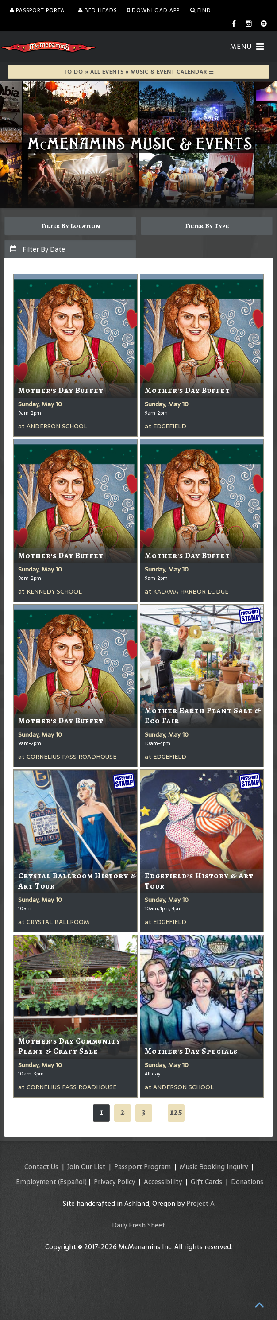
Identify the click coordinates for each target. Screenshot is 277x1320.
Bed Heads (97, 10)
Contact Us (41, 1166)
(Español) (72, 1181)
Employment (36, 1181)
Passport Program (142, 1166)
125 (176, 1112)
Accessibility (163, 1181)
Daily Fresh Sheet (138, 1225)
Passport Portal (39, 10)
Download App (153, 10)
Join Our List (86, 1166)
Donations (247, 1181)
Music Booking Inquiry (214, 1166)
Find (200, 10)
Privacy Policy (114, 1181)
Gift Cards (206, 1181)
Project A (200, 1203)
